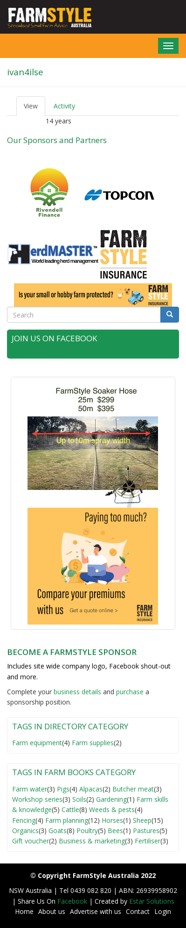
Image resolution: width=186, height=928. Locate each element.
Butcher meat (133, 788)
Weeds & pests (112, 809)
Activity (64, 105)
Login (162, 911)
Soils (79, 799)
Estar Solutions (151, 901)
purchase (130, 691)
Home (24, 911)
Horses (112, 820)
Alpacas (91, 788)
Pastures (146, 830)
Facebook (73, 901)
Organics (25, 830)
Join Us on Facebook (54, 338)
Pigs (63, 788)
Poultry (87, 830)
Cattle (70, 809)
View (34, 108)
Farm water (29, 788)
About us (51, 911)
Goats (57, 830)
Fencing (23, 820)
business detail (76, 691)
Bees (115, 830)
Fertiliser (147, 840)
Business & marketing (92, 840)
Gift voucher (30, 840)
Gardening (111, 799)
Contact (138, 911)
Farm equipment (37, 742)
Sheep (142, 820)
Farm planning (66, 820)
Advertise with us (95, 911)
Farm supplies (93, 742)
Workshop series (37, 799)
